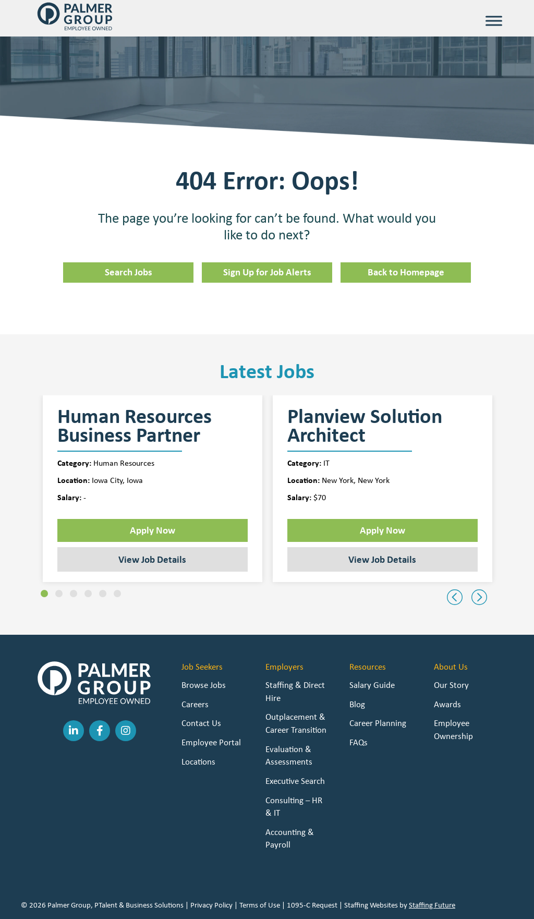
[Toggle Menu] (494, 21)
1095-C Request (312, 905)
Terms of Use (259, 905)
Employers (284, 666)
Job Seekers (202, 666)
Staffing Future (432, 905)
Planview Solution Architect (364, 425)
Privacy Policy (211, 905)
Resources (367, 666)
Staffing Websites (371, 905)
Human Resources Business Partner (134, 425)
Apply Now (152, 530)
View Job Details (152, 559)
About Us (451, 666)
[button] (44, 593)
